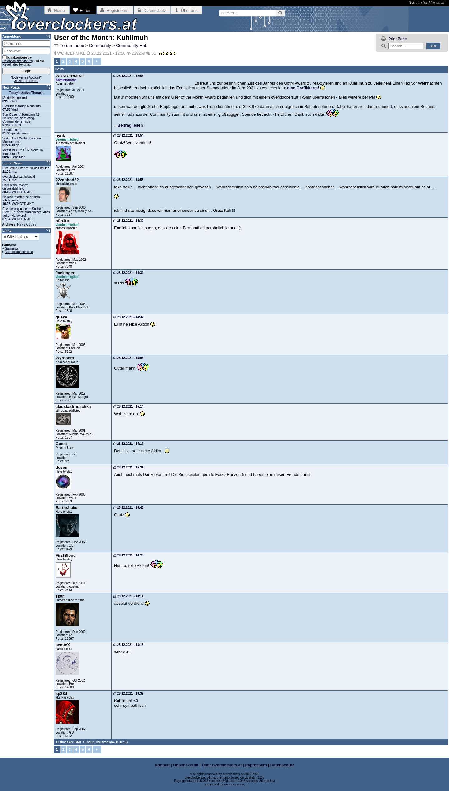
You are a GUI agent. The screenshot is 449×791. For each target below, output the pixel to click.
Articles (31, 224)
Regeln (7, 64)
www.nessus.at (234, 784)
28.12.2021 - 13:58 (128, 180)
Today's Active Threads (26, 93)
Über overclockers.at (222, 765)
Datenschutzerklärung (17, 61)
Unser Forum (185, 765)
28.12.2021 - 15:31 (128, 467)
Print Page (397, 39)
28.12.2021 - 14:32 (128, 272)
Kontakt (162, 765)
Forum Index (72, 45)
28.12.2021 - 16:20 (128, 555)
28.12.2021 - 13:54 (128, 135)
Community (100, 45)
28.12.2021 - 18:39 (128, 693)
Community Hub (131, 45)
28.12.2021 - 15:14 (128, 406)
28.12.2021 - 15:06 (128, 358)
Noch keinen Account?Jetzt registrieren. (26, 79)
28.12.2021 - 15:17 (128, 443)
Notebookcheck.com (19, 252)
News (21, 224)
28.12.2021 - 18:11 (128, 596)
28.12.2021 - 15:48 (128, 507)
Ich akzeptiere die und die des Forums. (23, 60)
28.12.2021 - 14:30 (128, 220)
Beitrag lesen (130, 125)
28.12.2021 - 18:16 (128, 645)
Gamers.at (12, 248)
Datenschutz (282, 765)
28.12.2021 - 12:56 (128, 76)
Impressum (256, 765)
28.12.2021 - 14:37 (128, 317)
